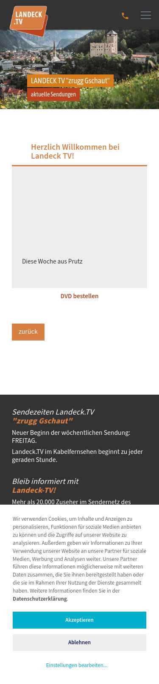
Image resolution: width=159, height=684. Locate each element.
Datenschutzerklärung (40, 599)
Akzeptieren (79, 620)
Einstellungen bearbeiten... (76, 665)
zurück (28, 331)
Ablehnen (79, 642)
